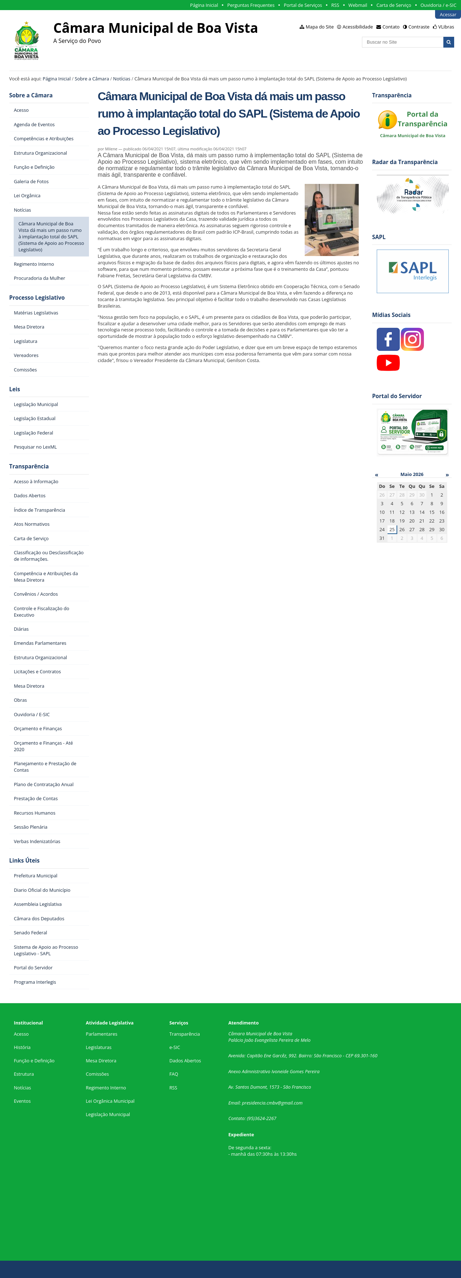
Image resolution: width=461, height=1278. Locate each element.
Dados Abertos (185, 1060)
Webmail (357, 5)
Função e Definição (34, 1060)
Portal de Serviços (303, 5)
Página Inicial (204, 5)
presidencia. (254, 1102)
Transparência (29, 466)
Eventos (22, 1101)
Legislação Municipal (108, 1114)
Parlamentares (101, 1034)
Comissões (97, 1074)
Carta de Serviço (393, 5)
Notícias (121, 78)
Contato (391, 26)
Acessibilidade (358, 26)
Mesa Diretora (101, 1060)
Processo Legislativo (37, 297)
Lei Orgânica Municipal (110, 1101)
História (22, 1047)
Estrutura (24, 1074)
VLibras (446, 26)
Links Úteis (24, 860)
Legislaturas (98, 1047)
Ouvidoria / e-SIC (438, 5)
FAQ (173, 1074)
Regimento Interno (106, 1087)
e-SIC (174, 1047)
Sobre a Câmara (92, 78)
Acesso (21, 1034)
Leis (14, 389)
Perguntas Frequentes (250, 5)
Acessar (448, 14)
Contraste (418, 26)
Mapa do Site (320, 26)
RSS (335, 5)
